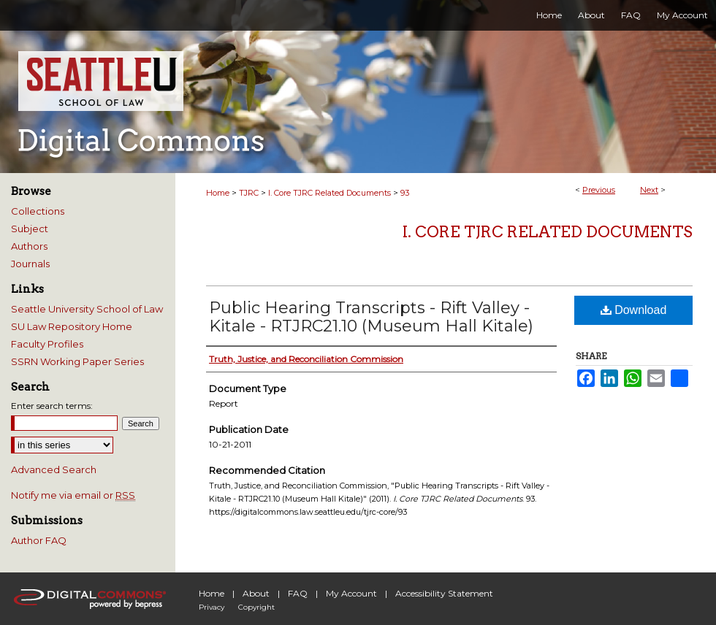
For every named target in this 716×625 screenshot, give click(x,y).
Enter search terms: (52, 405)
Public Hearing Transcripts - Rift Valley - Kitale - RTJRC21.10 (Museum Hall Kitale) (371, 317)
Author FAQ (38, 540)
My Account (351, 593)
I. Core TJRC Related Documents (329, 193)
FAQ (298, 593)
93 (404, 193)
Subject (29, 228)
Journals (30, 263)
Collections (37, 211)
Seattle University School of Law (87, 309)
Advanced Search (53, 469)
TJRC (249, 193)
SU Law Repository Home (71, 326)
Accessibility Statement (444, 593)
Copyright (256, 607)
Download (634, 310)
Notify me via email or (73, 495)
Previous (598, 190)
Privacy (211, 607)
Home (217, 193)
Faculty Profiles (47, 344)
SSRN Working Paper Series (77, 361)
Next (649, 190)
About (256, 593)
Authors (29, 246)
